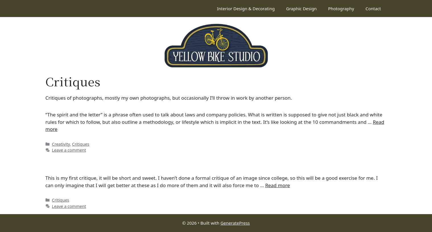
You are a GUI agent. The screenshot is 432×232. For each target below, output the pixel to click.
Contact (373, 8)
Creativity (61, 144)
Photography (341, 8)
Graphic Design (301, 8)
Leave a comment (69, 150)
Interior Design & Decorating (246, 8)
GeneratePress (235, 223)
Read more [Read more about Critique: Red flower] (277, 185)
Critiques (80, 144)
